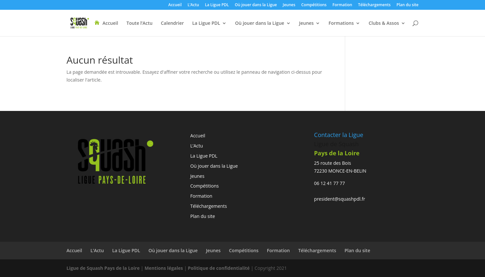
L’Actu (193, 5)
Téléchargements (374, 5)
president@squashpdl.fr (339, 199)
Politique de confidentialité (219, 268)
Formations (341, 23)
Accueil (175, 5)
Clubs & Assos (384, 23)
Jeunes (289, 5)
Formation (342, 5)
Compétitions (314, 5)
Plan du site (408, 5)
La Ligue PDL (217, 5)
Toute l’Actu (139, 23)
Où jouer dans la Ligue (256, 5)
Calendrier (172, 23)
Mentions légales (163, 268)
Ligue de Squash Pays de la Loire (103, 268)
